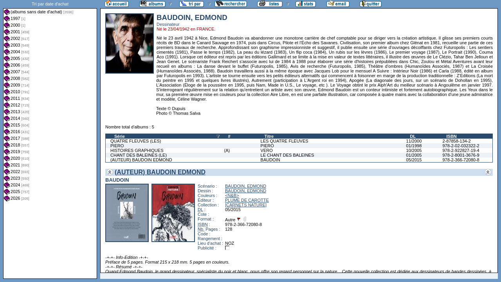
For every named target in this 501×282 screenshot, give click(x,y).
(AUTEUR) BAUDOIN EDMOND (141, 159)
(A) (227, 150)
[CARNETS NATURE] (246, 204)
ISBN (451, 136)
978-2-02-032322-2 (460, 145)
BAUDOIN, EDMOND (245, 186)
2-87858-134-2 (456, 141)
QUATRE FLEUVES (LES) (135, 141)
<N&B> (232, 195)
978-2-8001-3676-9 (460, 155)
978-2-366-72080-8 (460, 159)
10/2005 (414, 150)
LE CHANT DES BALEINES (287, 155)
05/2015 (414, 159)
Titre (269, 136)
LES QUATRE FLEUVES (284, 141)
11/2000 (414, 141)
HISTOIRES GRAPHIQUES (137, 150)
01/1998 (414, 145)
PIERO (117, 145)
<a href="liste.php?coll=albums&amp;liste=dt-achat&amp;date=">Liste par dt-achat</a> (50, 139)
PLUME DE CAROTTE (247, 200)
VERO (267, 150)
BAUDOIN (270, 159)
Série (119, 136)
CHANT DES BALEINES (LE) (138, 155)
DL (413, 136)
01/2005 (414, 155)
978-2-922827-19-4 (460, 150)
